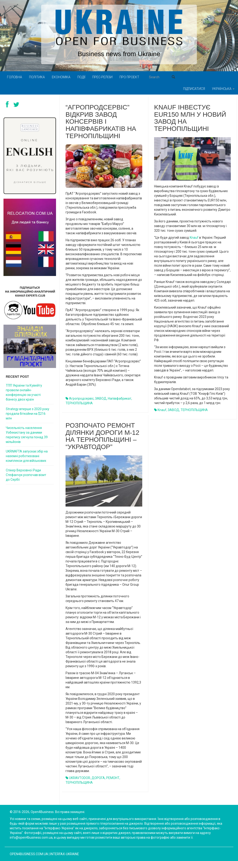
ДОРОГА (98, 778)
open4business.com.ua (29, 854)
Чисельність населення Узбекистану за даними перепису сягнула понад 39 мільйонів (27, 435)
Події (81, 77)
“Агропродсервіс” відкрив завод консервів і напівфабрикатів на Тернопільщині (101, 122)
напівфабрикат (119, 398)
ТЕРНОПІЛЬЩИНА (79, 403)
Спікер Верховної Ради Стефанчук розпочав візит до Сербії (26, 474)
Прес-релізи (102, 77)
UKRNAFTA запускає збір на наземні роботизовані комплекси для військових (27, 456)
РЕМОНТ (112, 778)
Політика (37, 77)
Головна (14, 77)
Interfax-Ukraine (64, 854)
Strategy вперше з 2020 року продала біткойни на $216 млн (27, 413)
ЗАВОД (100, 398)
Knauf (194, 237)
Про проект (129, 77)
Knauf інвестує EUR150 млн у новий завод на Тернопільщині (190, 118)
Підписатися (194, 89)
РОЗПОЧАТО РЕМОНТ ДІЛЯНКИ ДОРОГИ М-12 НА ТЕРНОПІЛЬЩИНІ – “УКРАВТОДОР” (102, 436)
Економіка (61, 77)
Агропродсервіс (81, 398)
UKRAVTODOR (79, 778)
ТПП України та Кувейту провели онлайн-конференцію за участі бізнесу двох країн (24, 392)
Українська (223, 89)
